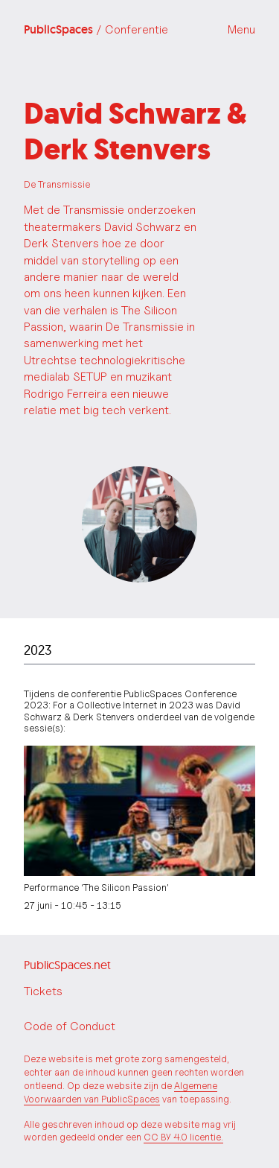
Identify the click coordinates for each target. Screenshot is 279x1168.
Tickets (43, 991)
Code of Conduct (69, 1026)
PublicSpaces (96, 30)
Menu (241, 29)
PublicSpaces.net (67, 964)
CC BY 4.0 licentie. (183, 1137)
